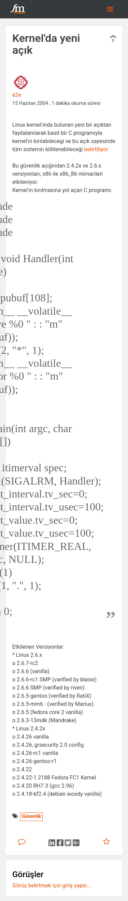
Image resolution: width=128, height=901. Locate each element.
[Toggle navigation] (110, 9)
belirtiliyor (96, 149)
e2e (16, 95)
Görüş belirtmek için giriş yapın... (51, 885)
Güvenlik (31, 816)
